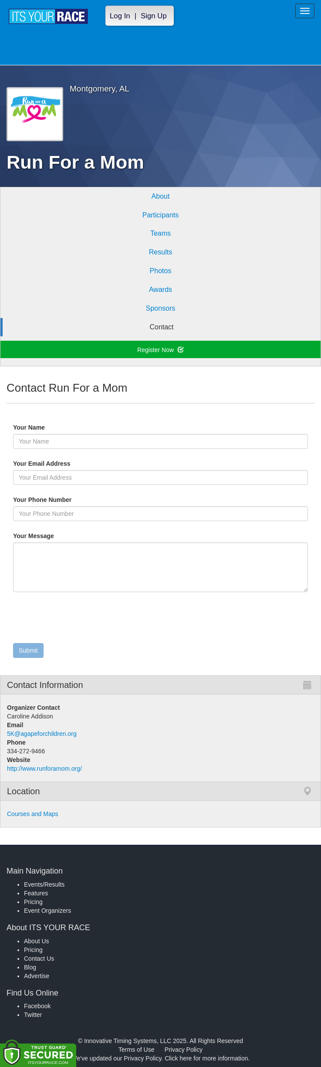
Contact (161, 327)
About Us (36, 941)
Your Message (48, 535)
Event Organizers (47, 910)
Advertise (36, 975)
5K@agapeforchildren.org (42, 733)
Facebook (37, 1006)
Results (160, 252)
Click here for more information (206, 1058)
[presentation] (79, 620)
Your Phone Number (42, 499)
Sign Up (154, 16)
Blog (30, 967)
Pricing (33, 901)
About (161, 196)
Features (36, 893)
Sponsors (161, 308)
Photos (161, 270)
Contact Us (39, 958)
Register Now (160, 349)
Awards (160, 289)
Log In (120, 16)
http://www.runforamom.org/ (44, 768)
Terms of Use (136, 1049)
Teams (160, 233)
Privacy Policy (184, 1049)
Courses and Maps (32, 813)
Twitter (33, 1014)
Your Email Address (75, 463)
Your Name (43, 427)
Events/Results (44, 884)
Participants (160, 215)
